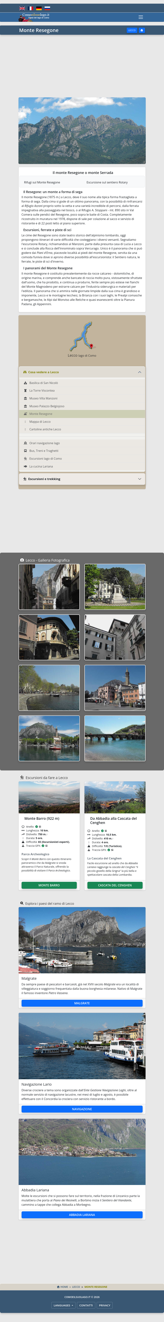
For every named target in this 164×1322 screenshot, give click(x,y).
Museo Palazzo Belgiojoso (44, 406)
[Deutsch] (39, 8)
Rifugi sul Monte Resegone (42, 182)
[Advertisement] (82, 65)
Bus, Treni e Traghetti (41, 451)
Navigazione (82, 1109)
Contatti (86, 1305)
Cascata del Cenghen (115, 885)
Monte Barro (49, 885)
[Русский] (47, 8)
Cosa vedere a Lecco (41, 372)
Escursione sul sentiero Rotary (107, 182)
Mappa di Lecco (37, 422)
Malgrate (82, 1003)
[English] (22, 8)
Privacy (104, 1305)
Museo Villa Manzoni (41, 398)
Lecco (132, 30)
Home (62, 1287)
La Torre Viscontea (39, 391)
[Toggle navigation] (141, 17)
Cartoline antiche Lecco (42, 429)
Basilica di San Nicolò (41, 383)
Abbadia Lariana (82, 1215)
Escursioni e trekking (41, 479)
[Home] (142, 30)
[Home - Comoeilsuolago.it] (34, 17)
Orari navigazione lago (42, 443)
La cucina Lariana (38, 466)
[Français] (30, 8)
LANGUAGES (62, 1305)
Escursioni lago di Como (43, 459)
